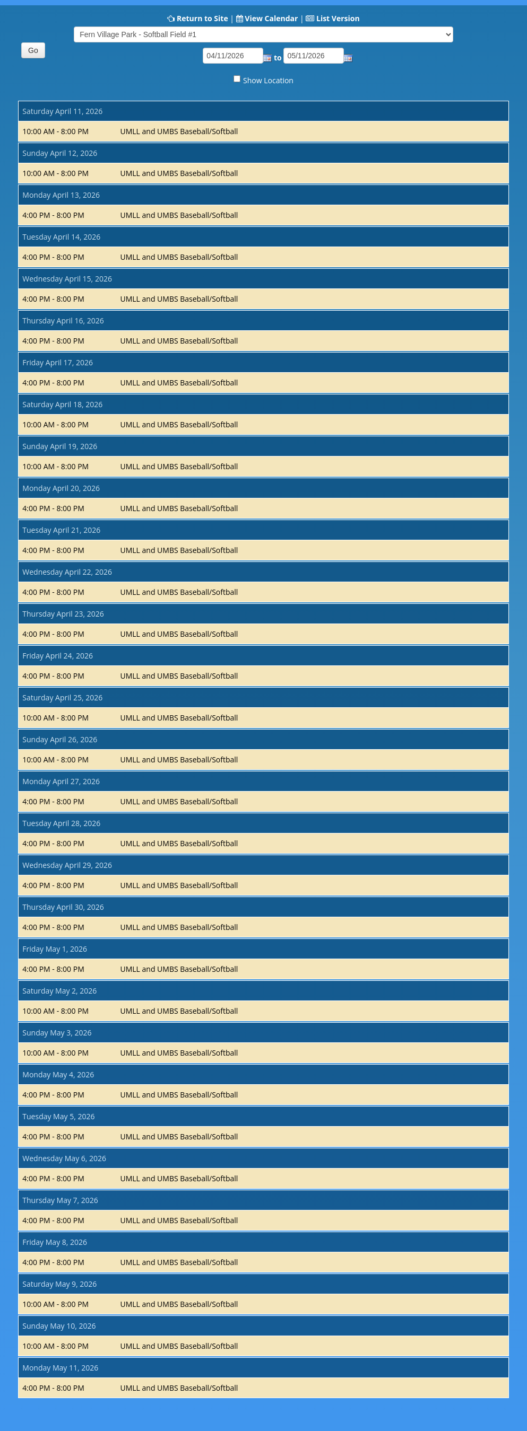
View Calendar (271, 18)
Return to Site (202, 18)
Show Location (268, 80)
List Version (338, 18)
